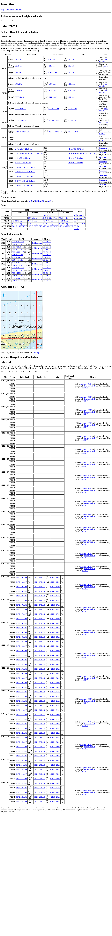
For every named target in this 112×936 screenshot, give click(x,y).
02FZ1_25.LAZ (21, 783)
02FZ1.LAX (53, 72)
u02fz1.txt (71, 91)
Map (2, 10)
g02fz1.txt (71, 84)
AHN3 (42, 201)
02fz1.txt (71, 59)
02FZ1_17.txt (55, 600)
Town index (9, 10)
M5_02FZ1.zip (47, 221)
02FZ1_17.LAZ (21, 600)
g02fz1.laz (18, 84)
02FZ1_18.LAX (39, 623)
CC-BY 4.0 (47, 242)
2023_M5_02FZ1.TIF (50, 226)
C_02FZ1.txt (72, 109)
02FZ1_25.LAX (39, 783)
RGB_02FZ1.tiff (18, 242)
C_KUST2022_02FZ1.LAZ (25, 176)
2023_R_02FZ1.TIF (35, 226)
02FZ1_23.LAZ (21, 737)
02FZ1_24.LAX (39, 760)
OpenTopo (36, 353)
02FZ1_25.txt (55, 783)
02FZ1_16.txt (55, 577)
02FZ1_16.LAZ (21, 577)
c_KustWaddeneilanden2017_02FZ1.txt (81, 153)
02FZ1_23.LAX (39, 737)
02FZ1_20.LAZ (21, 669)
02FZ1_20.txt (55, 669)
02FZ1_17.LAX (39, 600)
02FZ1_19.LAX (39, 646)
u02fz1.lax (52, 91)
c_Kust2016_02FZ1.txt (76, 149)
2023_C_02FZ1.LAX (56, 132)
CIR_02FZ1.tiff (17, 244)
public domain (103, 60)
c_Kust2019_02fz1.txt (75, 163)
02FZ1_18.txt (55, 623)
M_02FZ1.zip (63, 221)
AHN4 (50, 201)
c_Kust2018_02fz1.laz (23, 158)
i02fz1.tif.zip (63, 218)
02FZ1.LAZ (19, 72)
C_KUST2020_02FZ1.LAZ (25, 167)
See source (103, 148)
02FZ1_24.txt (55, 760)
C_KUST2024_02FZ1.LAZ (25, 185)
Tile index (18, 10)
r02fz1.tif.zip (32, 218)
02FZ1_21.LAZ (21, 692)
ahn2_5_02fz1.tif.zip (49, 218)
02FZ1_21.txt (55, 692)
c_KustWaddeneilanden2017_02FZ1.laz (29, 153)
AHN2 (36, 201)
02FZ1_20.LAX (39, 669)
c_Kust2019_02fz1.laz (23, 163)
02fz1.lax (52, 59)
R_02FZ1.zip (32, 221)
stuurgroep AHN (86, 384)
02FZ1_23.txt (55, 737)
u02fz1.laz (18, 91)
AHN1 (31, 201)
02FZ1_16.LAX (39, 577)
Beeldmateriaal (37, 243)
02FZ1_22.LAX (39, 715)
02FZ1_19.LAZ (21, 646)
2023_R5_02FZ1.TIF (19, 226)
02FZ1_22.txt (55, 715)
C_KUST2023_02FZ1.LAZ (25, 181)
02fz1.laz (18, 59)
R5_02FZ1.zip (17, 221)
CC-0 (76, 221)
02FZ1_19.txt (55, 646)
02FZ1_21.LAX (39, 692)
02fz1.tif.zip (46, 215)
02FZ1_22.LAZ (21, 715)
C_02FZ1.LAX (54, 109)
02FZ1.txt (71, 72)
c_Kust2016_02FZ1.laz (23, 149)
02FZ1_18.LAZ (21, 623)
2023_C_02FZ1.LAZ (22, 132)
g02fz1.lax (52, 84)
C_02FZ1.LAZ (20, 109)
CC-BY (102, 134)
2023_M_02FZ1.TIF (66, 226)
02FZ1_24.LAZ (21, 760)
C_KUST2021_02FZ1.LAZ (25, 172)
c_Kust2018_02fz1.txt (75, 158)
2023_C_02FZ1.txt (74, 132)
